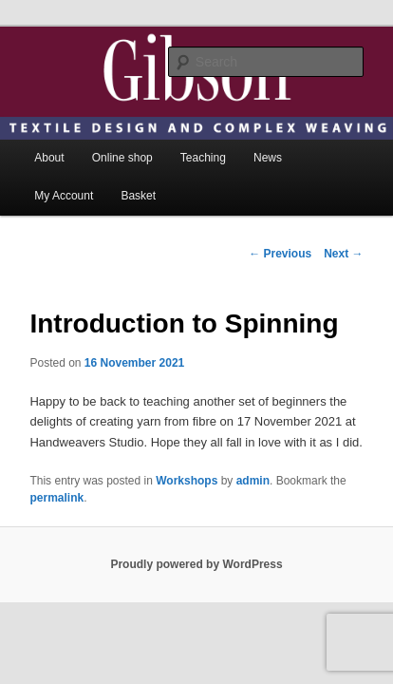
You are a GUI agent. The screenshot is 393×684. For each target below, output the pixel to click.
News (267, 131)
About (49, 131)
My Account (63, 169)
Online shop (122, 131)
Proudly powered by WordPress (196, 537)
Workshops (186, 454)
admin (253, 454)
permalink (56, 471)
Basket (138, 169)
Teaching (203, 131)
